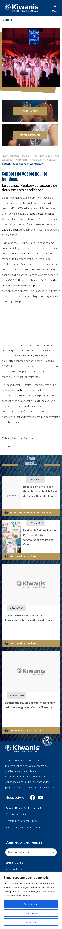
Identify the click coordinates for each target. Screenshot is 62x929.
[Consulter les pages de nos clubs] (31, 852)
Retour (7, 20)
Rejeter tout (31, 921)
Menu (54, 7)
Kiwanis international (16, 814)
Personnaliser (31, 912)
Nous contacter (14, 869)
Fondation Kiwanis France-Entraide (25, 827)
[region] (31, 900)
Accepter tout (31, 903)
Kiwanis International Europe (21, 820)
